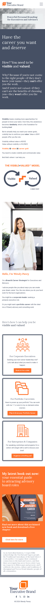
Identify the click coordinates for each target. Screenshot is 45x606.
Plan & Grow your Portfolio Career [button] (22, 413)
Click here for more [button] (14, 540)
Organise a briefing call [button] (22, 456)
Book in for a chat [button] (22, 370)
